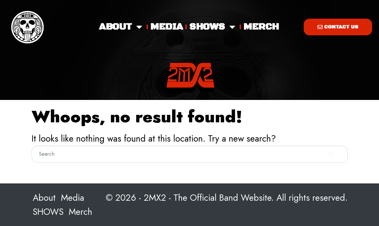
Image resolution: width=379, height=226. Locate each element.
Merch (261, 27)
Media (166, 27)
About (121, 27)
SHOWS (213, 27)
